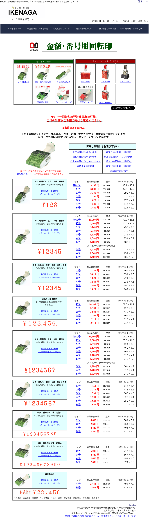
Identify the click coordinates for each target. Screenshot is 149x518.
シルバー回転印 (105, 103)
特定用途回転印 (63, 82)
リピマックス (125, 81)
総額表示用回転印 (119, 171)
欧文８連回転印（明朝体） (119, 152)
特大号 (77, 185)
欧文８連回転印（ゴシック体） (119, 157)
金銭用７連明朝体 (85, 166)
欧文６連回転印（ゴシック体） (85, 161)
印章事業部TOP (14, 29)
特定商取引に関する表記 (37, 29)
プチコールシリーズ (63, 102)
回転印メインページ (26, 174)
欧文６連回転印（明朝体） (86, 157)
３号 (78, 200)
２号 (78, 196)
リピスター (105, 81)
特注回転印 (85, 81)
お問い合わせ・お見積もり (131, 29)
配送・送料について (84, 29)
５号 (78, 207)
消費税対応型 (42, 102)
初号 (78, 189)
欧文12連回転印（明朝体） (119, 166)
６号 (78, 289)
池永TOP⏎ (143, 1)
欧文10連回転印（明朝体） (119, 161)
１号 (78, 192)
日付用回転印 (23, 82)
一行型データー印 (85, 102)
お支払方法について (61, 29)
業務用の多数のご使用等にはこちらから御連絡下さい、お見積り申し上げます (100, 516)
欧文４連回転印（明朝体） (86, 152)
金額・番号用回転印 (42, 82)
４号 (78, 204)
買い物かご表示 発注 (107, 29)
